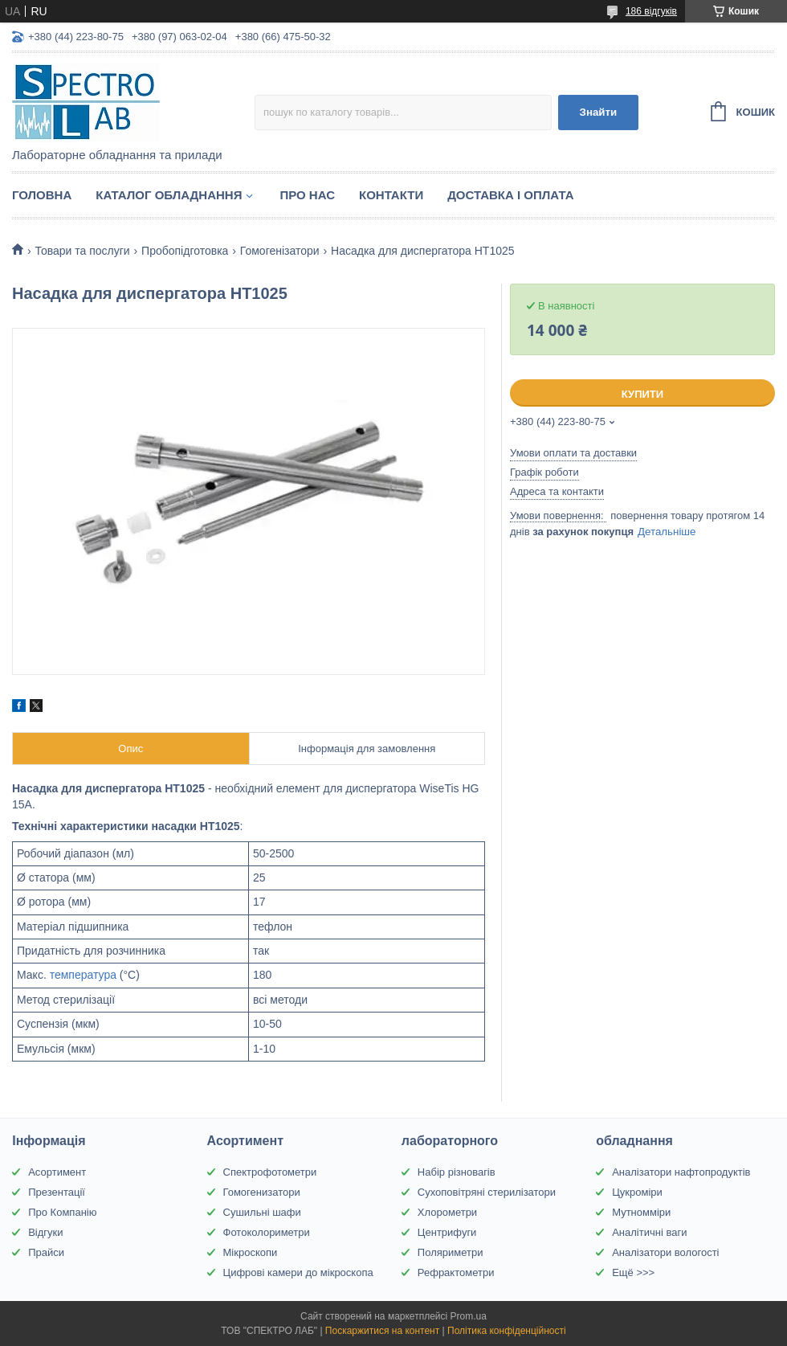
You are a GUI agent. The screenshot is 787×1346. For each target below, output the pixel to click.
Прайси (46, 1252)
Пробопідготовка (184, 250)
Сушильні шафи (262, 1212)
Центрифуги (447, 1232)
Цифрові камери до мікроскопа (298, 1272)
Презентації (56, 1192)
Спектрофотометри (270, 1172)
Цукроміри (637, 1192)
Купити (642, 394)
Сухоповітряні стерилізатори (487, 1192)
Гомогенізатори (280, 250)
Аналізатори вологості (665, 1252)
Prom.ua (469, 1316)
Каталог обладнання (169, 195)
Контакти (391, 195)
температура (83, 974)
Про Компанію (62, 1212)
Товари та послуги (82, 250)
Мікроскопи (250, 1252)
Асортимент (57, 1172)
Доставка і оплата (510, 195)
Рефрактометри (456, 1272)
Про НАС (307, 195)
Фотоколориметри (266, 1232)
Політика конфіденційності (506, 1330)
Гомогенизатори (261, 1192)
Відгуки (45, 1232)
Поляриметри (450, 1252)
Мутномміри (641, 1212)
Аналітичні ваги (649, 1232)
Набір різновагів (456, 1172)
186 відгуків (651, 11)
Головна (41, 195)
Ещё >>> (633, 1272)
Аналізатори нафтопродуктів (681, 1172)
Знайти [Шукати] (599, 112)
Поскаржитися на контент (382, 1330)
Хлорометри (447, 1212)
